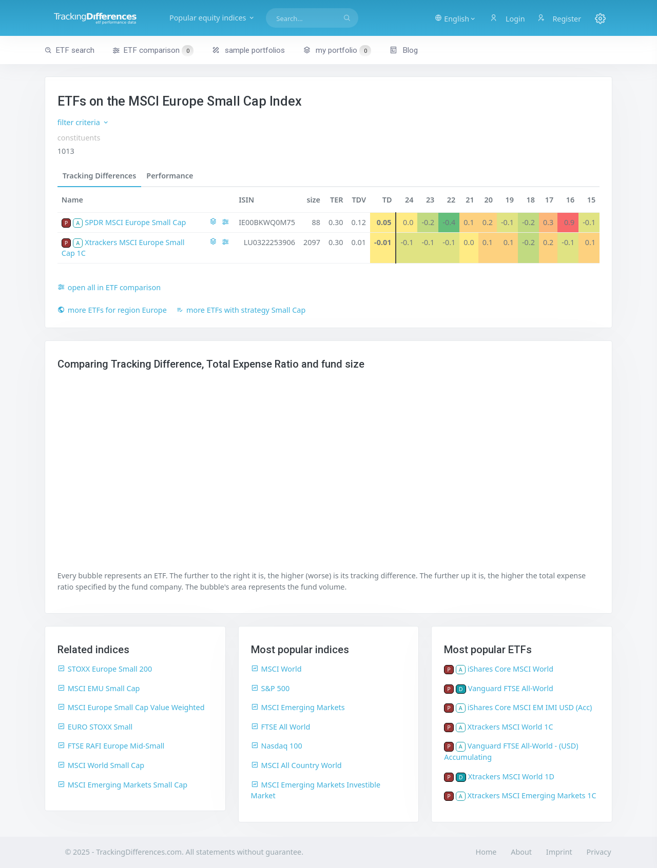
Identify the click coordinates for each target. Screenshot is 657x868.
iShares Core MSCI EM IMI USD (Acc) (530, 707)
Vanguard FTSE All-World (510, 688)
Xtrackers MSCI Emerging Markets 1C (532, 795)
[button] (455, 18)
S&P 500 (270, 688)
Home (486, 852)
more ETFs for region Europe (112, 310)
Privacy (599, 852)
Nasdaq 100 (276, 746)
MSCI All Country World (296, 765)
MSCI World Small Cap (100, 765)
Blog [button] (404, 50)
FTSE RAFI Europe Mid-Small (110, 746)
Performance (169, 175)
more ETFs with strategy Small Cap (240, 310)
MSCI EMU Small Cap (98, 688)
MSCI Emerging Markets (298, 707)
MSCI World (276, 669)
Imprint (559, 852)
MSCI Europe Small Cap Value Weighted (131, 707)
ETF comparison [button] (153, 50)
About (521, 852)
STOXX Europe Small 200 (104, 669)
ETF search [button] (69, 50)
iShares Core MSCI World (510, 669)
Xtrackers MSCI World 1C (510, 727)
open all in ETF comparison (109, 287)
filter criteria (83, 122)
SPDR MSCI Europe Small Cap (135, 222)
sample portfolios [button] (248, 50)
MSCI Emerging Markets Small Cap (122, 785)
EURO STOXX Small (94, 727)
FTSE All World (281, 727)
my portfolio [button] (337, 50)
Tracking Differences (100, 175)
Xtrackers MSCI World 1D (511, 776)
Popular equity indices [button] (215, 18)
